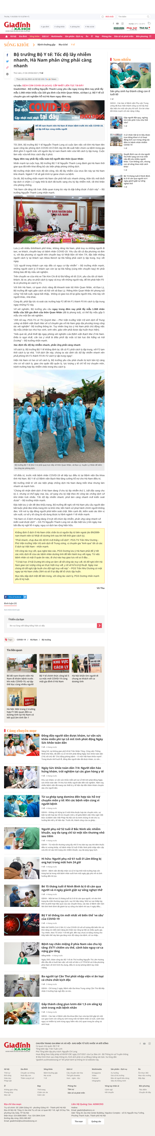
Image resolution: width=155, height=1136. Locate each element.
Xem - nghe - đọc (73, 1078)
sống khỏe (60, 27)
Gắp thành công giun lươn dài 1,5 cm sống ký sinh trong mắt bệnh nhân (71, 1005)
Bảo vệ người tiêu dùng (120, 1078)
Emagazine (96, 1073)
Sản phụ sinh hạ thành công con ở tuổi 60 (130, 93)
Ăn (87, 36)
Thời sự (7, 1073)
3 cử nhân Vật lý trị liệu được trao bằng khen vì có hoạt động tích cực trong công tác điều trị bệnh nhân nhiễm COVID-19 (137, 140)
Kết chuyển (109, 1092)
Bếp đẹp (141, 1078)
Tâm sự (71, 1089)
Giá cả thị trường (117, 1075)
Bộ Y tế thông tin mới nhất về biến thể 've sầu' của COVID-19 (72, 917)
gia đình (46, 27)
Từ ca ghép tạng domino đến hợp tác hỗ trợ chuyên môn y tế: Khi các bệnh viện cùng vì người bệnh (70, 800)
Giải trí (45, 36)
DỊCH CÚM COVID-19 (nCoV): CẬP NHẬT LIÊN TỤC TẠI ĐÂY (53, 85)
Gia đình (23, 36)
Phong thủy (8, 1092)
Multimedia (56, 36)
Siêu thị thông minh (118, 1081)
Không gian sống (10, 1090)
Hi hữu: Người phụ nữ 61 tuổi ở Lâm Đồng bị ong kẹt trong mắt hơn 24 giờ (71, 860)
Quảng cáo (96, 1121)
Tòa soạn (79, 1121)
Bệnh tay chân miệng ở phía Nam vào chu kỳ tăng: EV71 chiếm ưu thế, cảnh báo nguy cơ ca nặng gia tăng (72, 947)
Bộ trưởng (46, 639)
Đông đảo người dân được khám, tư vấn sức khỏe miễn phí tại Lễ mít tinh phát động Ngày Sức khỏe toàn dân (72, 739)
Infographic (96, 1081)
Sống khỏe (34, 36)
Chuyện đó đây (145, 1092)
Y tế (73, 44)
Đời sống (7, 1075)
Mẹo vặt (7, 1095)
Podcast (95, 1078)
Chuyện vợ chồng (28, 1073)
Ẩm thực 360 (143, 1073)
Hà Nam (34, 639)
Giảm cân (41, 1095)
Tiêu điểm (143, 1090)
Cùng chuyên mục (22, 730)
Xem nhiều (122, 59)
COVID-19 (21, 639)
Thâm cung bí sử (27, 1078)
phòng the (76, 27)
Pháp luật (8, 1081)
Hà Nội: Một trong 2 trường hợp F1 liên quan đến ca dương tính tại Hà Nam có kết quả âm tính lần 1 (21, 713)
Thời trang (41, 1090)
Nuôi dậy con (26, 1075)
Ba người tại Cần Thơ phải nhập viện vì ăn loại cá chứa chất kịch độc (72, 978)
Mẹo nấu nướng (144, 1075)
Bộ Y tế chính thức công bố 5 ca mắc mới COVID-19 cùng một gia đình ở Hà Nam (54, 678)
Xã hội (13, 36)
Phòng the (106, 36)
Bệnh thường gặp (46, 44)
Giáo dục (7, 1078)
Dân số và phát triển (123, 36)
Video (94, 1075)
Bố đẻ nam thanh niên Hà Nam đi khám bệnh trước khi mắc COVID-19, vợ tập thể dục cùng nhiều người (20, 680)
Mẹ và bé (90, 27)
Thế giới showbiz (73, 1075)
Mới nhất (108, 16)
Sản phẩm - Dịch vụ (74, 36)
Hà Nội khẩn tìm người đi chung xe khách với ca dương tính (85, 678)
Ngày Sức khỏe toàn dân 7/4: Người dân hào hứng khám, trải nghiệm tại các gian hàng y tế (72, 769)
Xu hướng (115, 1073)
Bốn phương (142, 36)
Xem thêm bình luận (12, 610)
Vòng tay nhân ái (112, 1086)
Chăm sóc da (42, 1092)
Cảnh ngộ (109, 1090)
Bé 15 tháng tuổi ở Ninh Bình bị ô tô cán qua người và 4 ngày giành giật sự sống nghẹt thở (71, 888)
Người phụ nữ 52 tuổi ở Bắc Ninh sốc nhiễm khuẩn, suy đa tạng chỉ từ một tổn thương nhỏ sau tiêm (72, 832)
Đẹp (97, 36)
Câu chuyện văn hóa (75, 1073)
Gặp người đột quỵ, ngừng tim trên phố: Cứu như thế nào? (136, 120)
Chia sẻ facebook (15, 597)
